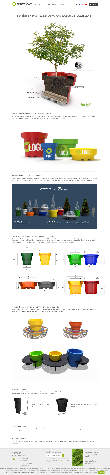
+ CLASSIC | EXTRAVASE (76, 408)
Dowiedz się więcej (92, 472)
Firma (35, 4)
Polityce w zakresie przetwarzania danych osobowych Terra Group (15, 470)
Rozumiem (101, 472)
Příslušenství (55, 4)
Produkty (41, 4)
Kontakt (62, 4)
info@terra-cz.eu (25, 465)
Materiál (47, 4)
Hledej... (93, 4)
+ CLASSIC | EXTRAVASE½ (36, 408)
